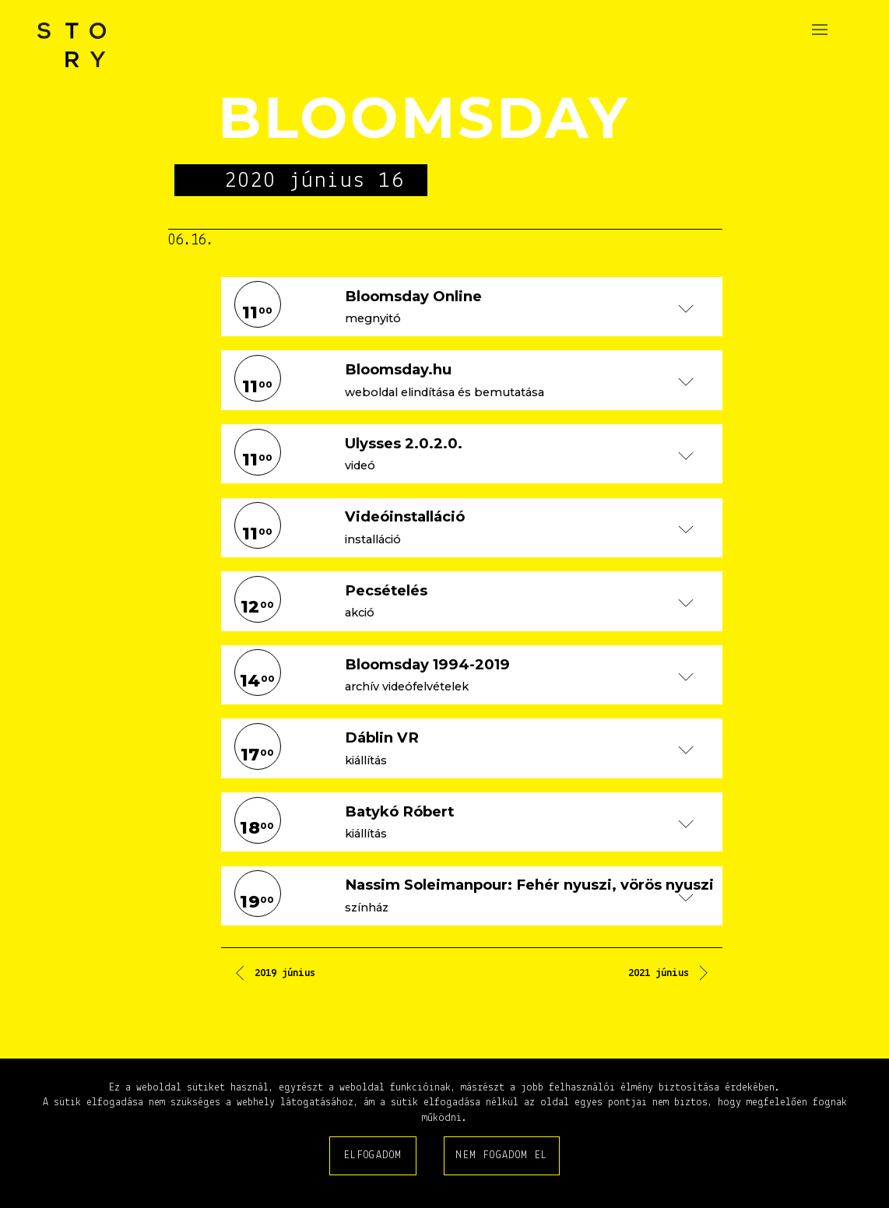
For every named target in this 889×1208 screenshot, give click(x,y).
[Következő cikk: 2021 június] (670, 976)
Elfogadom (373, 1155)
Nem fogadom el (501, 1155)
